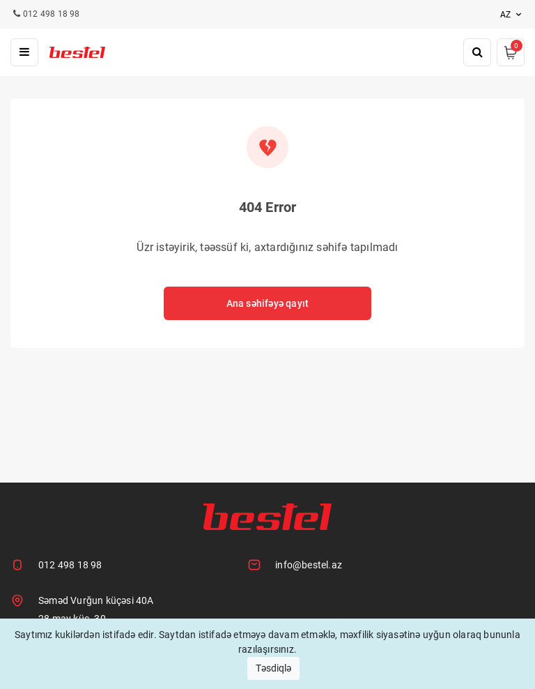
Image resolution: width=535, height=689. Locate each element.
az (512, 15)
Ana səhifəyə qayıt (267, 303)
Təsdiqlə (273, 668)
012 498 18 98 (70, 564)
